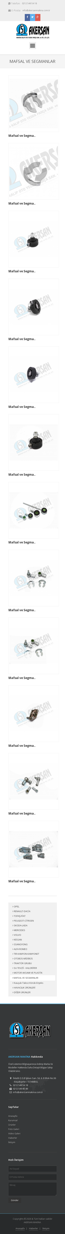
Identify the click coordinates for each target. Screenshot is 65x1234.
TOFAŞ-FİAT (18, 916)
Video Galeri (14, 1133)
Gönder (15, 1200)
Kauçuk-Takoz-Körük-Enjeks (27, 983)
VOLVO (16, 935)
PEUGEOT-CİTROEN (23, 921)
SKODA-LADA (19, 925)
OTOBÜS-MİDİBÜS (22, 958)
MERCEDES (18, 930)
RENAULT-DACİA (21, 911)
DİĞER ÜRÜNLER (21, 992)
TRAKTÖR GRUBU (22, 963)
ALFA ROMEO (19, 949)
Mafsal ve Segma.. (22, 136)
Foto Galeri (13, 1129)
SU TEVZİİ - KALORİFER (24, 968)
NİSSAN (17, 940)
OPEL (15, 906)
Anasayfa (12, 1116)
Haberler (12, 1137)
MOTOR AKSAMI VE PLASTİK (27, 973)
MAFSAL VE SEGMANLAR (25, 978)
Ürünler (12, 1124)
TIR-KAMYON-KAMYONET (25, 954)
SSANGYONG (20, 944)
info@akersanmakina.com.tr (36, 10)
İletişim (11, 1142)
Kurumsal (13, 1120)
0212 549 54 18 (29, 3)
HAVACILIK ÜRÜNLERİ (23, 988)
